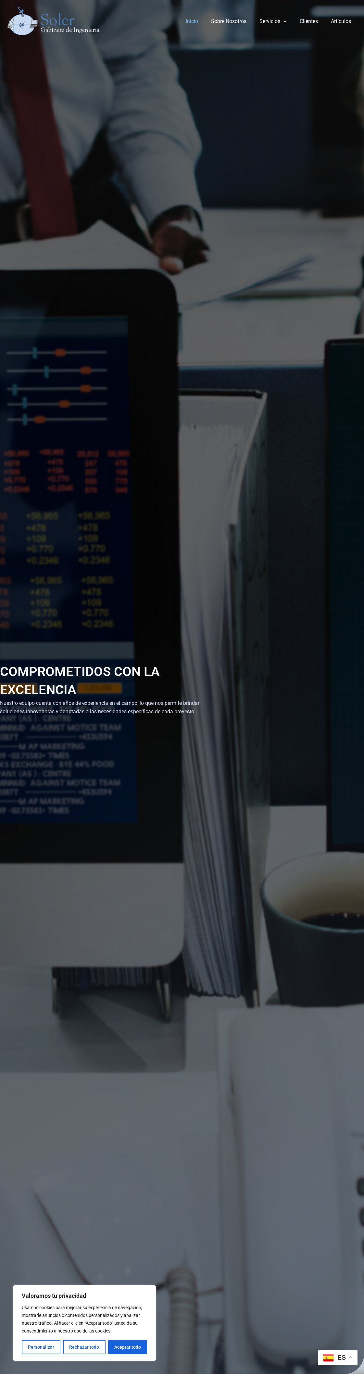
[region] (84, 1323)
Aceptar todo (127, 1347)
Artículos (342, 21)
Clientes (313, 21)
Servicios (279, 21)
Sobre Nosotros (238, 21)
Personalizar (41, 1347)
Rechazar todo (84, 1347)
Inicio (203, 21)
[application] (290, 21)
